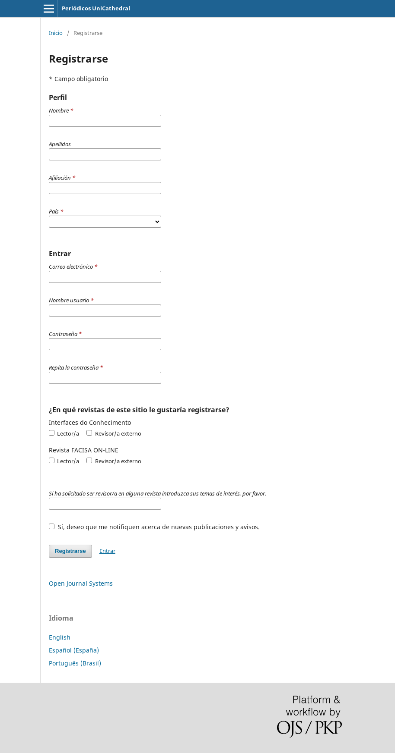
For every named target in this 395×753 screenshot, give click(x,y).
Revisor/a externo (113, 433)
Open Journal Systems (81, 583)
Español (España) (74, 650)
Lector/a (64, 433)
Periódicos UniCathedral (96, 8)
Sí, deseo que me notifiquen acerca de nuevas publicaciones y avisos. (154, 527)
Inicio (56, 33)
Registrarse (70, 551)
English (59, 637)
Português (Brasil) (75, 663)
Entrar (107, 551)
